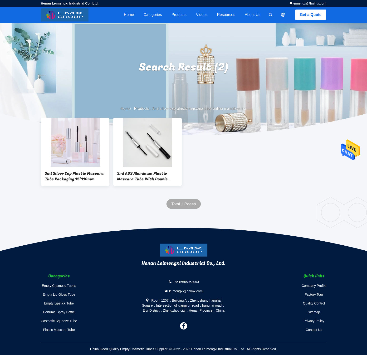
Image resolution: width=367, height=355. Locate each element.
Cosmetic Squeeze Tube (59, 321)
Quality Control (314, 303)
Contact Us (314, 330)
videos (202, 15)
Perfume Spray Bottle (59, 312)
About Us (252, 15)
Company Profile (314, 286)
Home (129, 15)
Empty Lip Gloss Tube (59, 294)
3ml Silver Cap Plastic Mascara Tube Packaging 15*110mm (74, 176)
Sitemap (314, 312)
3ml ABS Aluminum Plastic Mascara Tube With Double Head (142, 176)
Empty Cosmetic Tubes (59, 286)
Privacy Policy (313, 321)
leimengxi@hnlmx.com (309, 3)
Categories (152, 15)
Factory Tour (314, 294)
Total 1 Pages (183, 204)
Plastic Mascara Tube (59, 330)
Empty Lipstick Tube (59, 303)
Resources (226, 15)
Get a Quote (311, 15)
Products (178, 15)
